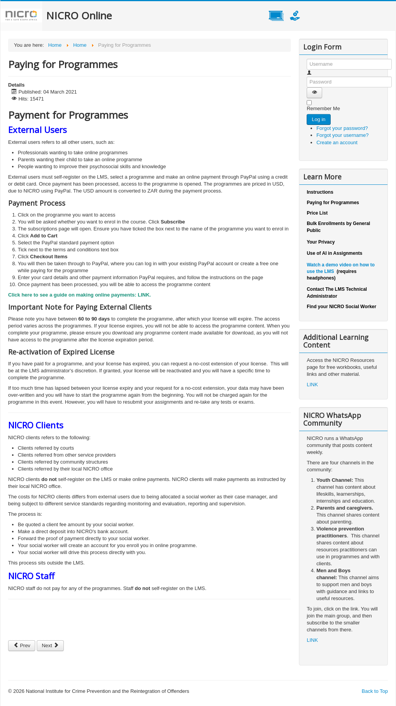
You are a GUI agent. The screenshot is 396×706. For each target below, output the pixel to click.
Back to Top (375, 691)
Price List (317, 213)
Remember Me (323, 108)
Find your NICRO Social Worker (341, 306)
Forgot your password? (342, 128)
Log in (318, 119)
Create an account (340, 142)
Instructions (320, 192)
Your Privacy (321, 242)
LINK (143, 295)
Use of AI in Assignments (334, 253)
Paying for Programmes (333, 202)
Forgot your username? (342, 135)
